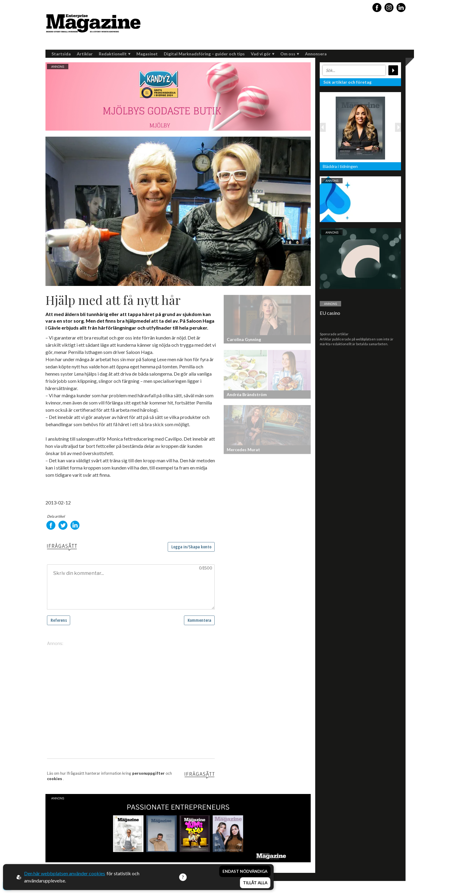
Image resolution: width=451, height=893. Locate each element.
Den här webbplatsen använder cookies (64, 873)
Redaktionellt (114, 53)
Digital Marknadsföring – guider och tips (204, 53)
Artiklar (85, 53)
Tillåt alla (255, 882)
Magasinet (147, 53)
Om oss (289, 53)
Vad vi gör (262, 53)
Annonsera (316, 53)
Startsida (61, 53)
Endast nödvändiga (244, 871)
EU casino (330, 313)
